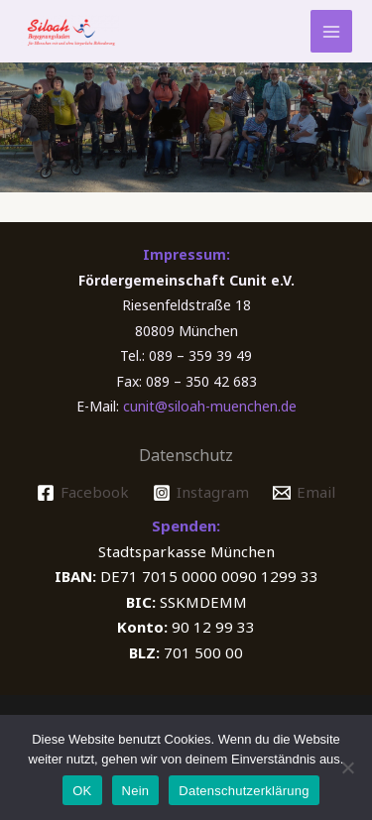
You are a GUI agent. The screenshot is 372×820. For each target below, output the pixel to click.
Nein (136, 790)
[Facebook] (83, 493)
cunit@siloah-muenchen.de (210, 406)
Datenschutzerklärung (244, 790)
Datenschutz (186, 455)
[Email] (304, 493)
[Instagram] (201, 493)
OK (81, 790)
